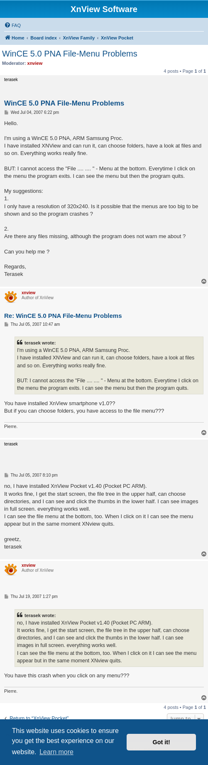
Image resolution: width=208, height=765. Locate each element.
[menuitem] (12, 25)
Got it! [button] (161, 742)
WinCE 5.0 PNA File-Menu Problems (69, 53)
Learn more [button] (56, 751)
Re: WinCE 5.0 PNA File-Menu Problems (63, 315)
